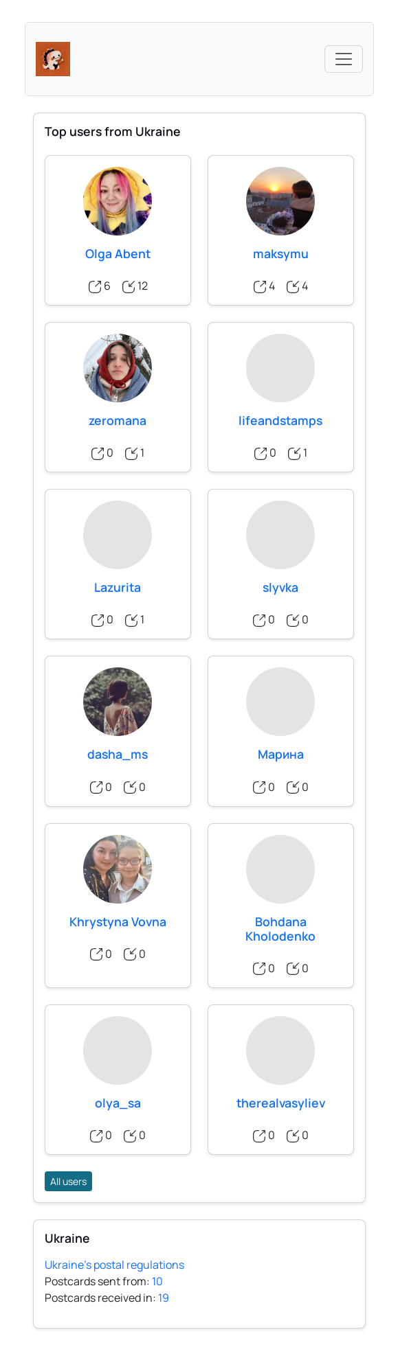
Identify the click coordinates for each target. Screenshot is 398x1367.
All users (68, 1181)
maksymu (281, 253)
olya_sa (118, 1102)
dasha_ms (117, 754)
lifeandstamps (280, 420)
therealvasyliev (280, 1102)
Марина (281, 754)
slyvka (280, 587)
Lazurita (117, 587)
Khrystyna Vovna (117, 921)
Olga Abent (118, 253)
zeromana (117, 420)
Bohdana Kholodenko (280, 928)
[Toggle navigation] (343, 59)
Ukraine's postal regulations (114, 1264)
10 (157, 1281)
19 (163, 1297)
